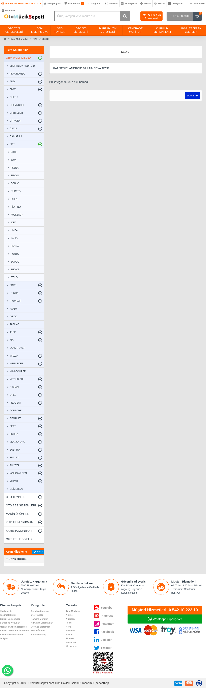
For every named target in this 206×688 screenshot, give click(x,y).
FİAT (35, 39)
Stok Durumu (18, 559)
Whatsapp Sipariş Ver (167, 619)
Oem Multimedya (19, 39)
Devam (191, 95)
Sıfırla (39, 551)
